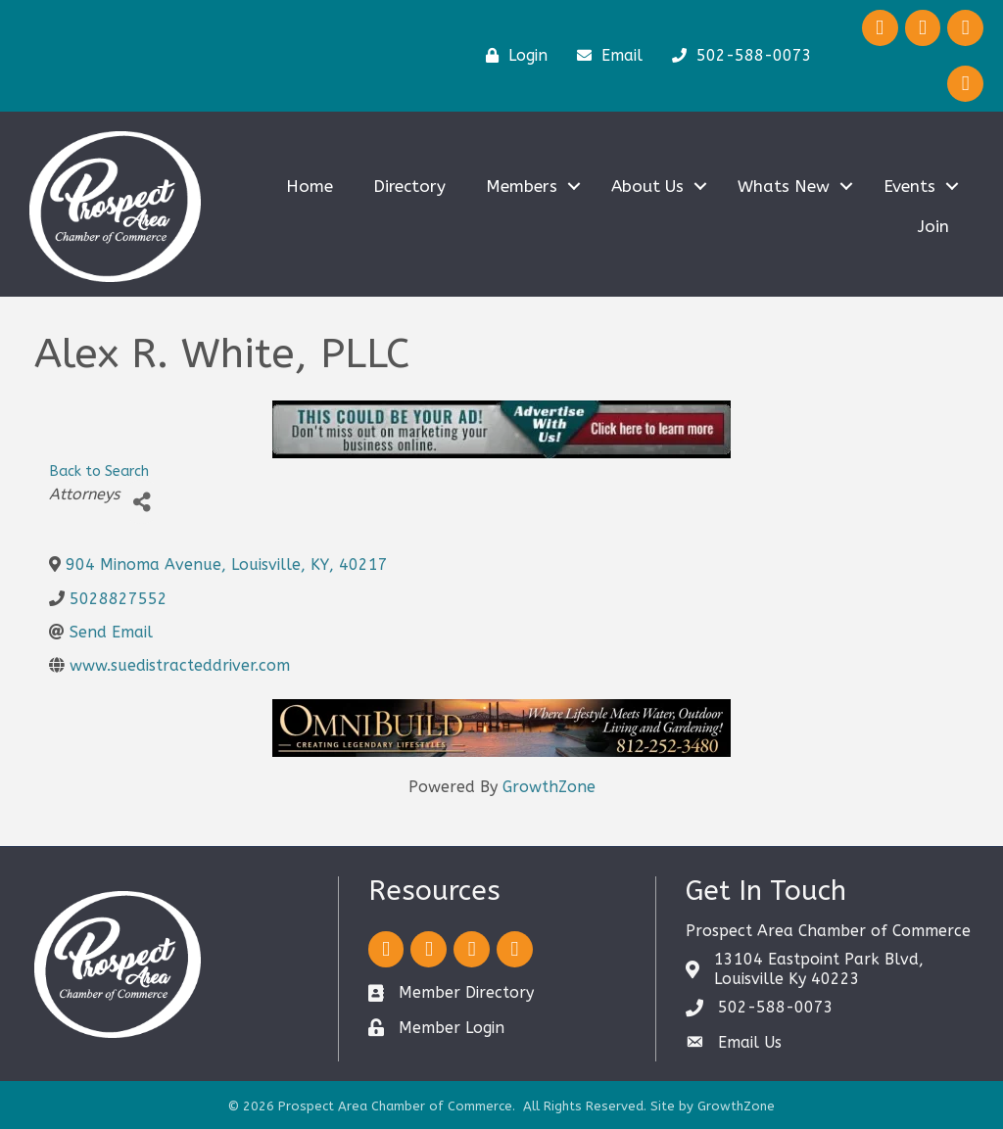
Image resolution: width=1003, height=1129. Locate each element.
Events (909, 186)
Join (933, 226)
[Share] (141, 502)
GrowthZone (549, 786)
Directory (409, 186)
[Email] (605, 55)
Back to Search (99, 471)
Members (521, 186)
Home (309, 186)
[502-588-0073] (737, 55)
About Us (647, 186)
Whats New (784, 186)
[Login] (512, 55)
